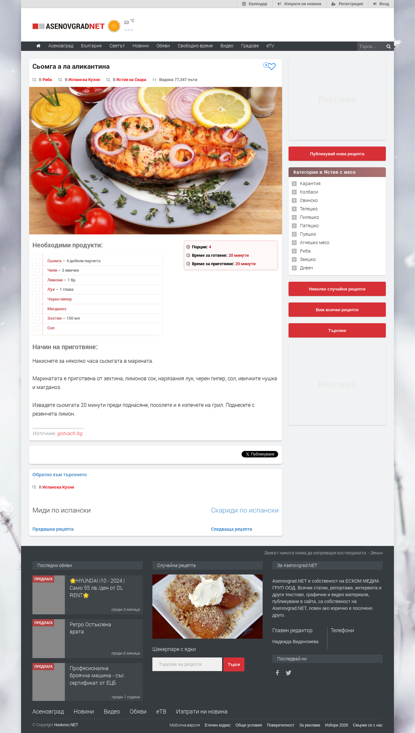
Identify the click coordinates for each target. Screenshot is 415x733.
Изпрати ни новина (202, 711)
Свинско (309, 200)
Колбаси (309, 192)
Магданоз (56, 309)
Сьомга (55, 261)
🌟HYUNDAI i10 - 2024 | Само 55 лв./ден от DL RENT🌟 (97, 630)
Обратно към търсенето (59, 474)
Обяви (138, 711)
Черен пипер (59, 299)
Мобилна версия (185, 724)
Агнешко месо (314, 242)
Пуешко (308, 234)
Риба (47, 79)
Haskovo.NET (66, 725)
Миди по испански (61, 509)
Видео (112, 711)
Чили (52, 270)
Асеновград (48, 711)
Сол (50, 328)
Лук (51, 289)
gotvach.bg (69, 433)
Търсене (337, 330)
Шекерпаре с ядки (174, 648)
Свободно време (195, 45)
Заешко (308, 259)
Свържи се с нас (368, 725)
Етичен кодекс (218, 725)
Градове (250, 45)
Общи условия (249, 725)
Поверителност (280, 725)
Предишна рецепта (53, 529)
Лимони (55, 280)
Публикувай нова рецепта (337, 153)
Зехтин (55, 318)
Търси (234, 664)
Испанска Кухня (84, 79)
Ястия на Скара (131, 79)
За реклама (309, 725)
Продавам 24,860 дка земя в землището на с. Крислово (96, 586)
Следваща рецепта (231, 529)
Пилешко (309, 217)
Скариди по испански (245, 510)
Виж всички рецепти (337, 309)
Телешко (309, 209)
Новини (141, 45)
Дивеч (306, 268)
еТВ (161, 711)
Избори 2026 (336, 725)
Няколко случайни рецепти (337, 289)
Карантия (310, 183)
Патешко (309, 225)
